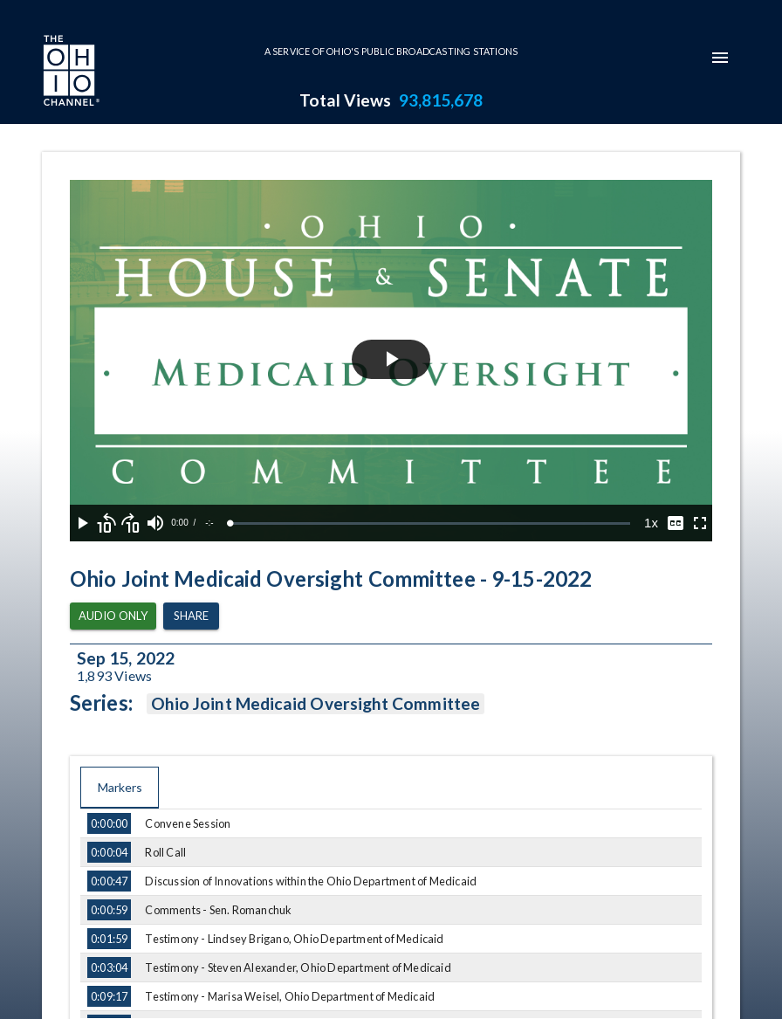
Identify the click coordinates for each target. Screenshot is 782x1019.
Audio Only (113, 616)
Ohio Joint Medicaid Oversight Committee (315, 703)
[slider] (430, 523)
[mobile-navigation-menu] (720, 57)
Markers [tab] (119, 788)
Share (191, 616)
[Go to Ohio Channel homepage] (70, 72)
